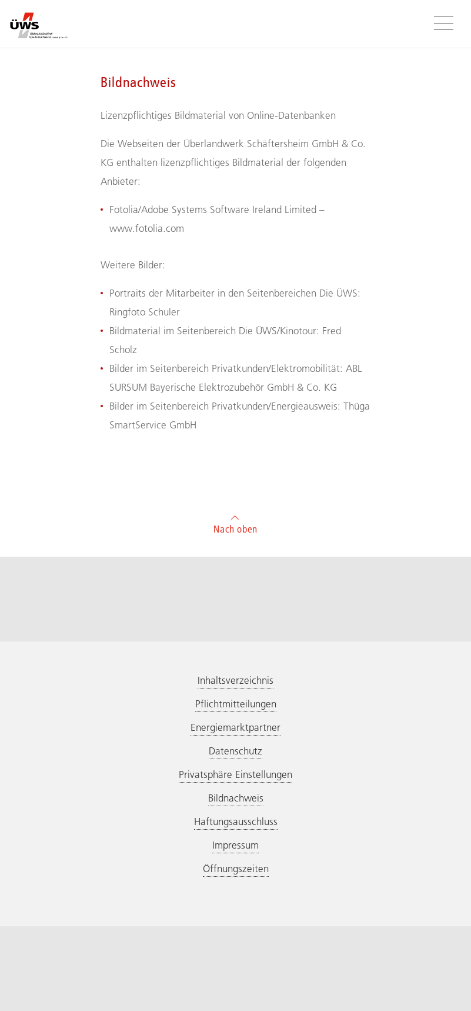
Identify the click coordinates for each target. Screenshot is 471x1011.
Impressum (235, 845)
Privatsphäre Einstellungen (235, 774)
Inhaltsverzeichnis (235, 680)
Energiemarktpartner (235, 727)
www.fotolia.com (146, 228)
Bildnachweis (235, 798)
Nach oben (235, 523)
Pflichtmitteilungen (235, 704)
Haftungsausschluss (236, 821)
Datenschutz (235, 751)
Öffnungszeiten (236, 868)
